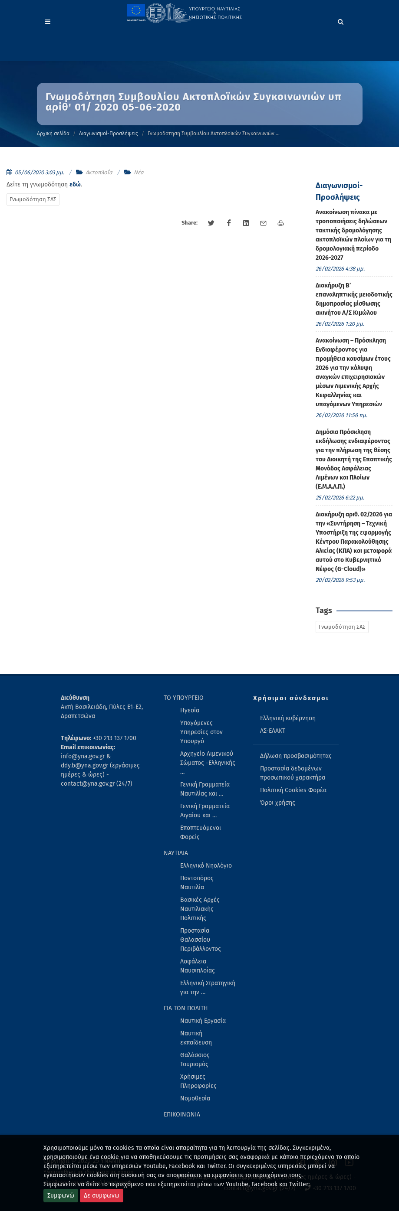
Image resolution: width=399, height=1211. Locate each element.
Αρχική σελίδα (53, 134)
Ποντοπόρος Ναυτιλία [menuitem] (197, 883)
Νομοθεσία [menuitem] (195, 1098)
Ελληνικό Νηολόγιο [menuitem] (206, 865)
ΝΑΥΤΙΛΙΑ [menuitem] (176, 853)
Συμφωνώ (60, 1195)
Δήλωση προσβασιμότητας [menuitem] (296, 756)
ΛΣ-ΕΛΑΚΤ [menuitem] (272, 730)
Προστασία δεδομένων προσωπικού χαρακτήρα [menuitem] (292, 773)
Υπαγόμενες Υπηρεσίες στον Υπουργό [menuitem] (201, 732)
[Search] (341, 20)
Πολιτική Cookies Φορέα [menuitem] (293, 790)
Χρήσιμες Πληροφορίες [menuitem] (198, 1081)
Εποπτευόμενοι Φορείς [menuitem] (200, 832)
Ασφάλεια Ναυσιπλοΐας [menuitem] (197, 966)
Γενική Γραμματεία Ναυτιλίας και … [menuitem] (205, 789)
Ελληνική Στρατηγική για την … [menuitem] (207, 987)
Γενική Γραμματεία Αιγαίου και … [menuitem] (205, 811)
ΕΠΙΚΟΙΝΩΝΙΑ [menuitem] (182, 1114)
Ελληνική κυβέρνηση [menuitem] (288, 718)
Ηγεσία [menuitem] (189, 710)
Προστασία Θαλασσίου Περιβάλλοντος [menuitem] (200, 940)
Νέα (139, 172)
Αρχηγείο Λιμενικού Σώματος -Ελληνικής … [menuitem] (207, 763)
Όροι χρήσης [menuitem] (277, 802)
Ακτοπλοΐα (99, 172)
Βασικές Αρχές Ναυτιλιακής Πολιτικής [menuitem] (200, 909)
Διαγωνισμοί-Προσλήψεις (108, 134)
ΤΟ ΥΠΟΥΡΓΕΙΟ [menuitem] (184, 698)
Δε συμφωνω (101, 1195)
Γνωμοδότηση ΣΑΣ (33, 199)
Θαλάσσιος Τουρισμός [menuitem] (195, 1059)
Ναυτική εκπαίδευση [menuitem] (196, 1038)
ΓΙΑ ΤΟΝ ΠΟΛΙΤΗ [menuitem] (186, 1008)
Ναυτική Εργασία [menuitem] (203, 1021)
